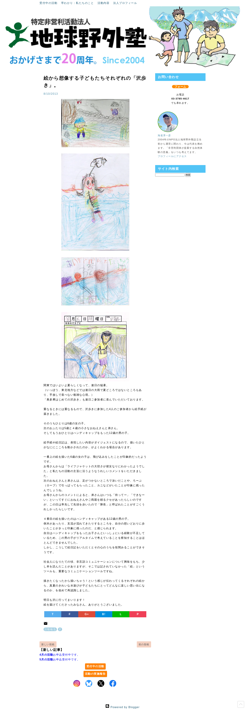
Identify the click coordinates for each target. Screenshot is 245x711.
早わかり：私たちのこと (78, 3)
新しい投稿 (48, 644)
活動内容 (103, 3)
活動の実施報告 (95, 673)
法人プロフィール (125, 3)
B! (103, 614)
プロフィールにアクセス (172, 156)
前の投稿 (144, 644)
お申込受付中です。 (59, 654)
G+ (87, 614)
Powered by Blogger (122, 707)
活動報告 (50, 629)
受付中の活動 (48, 3)
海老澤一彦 (164, 135)
